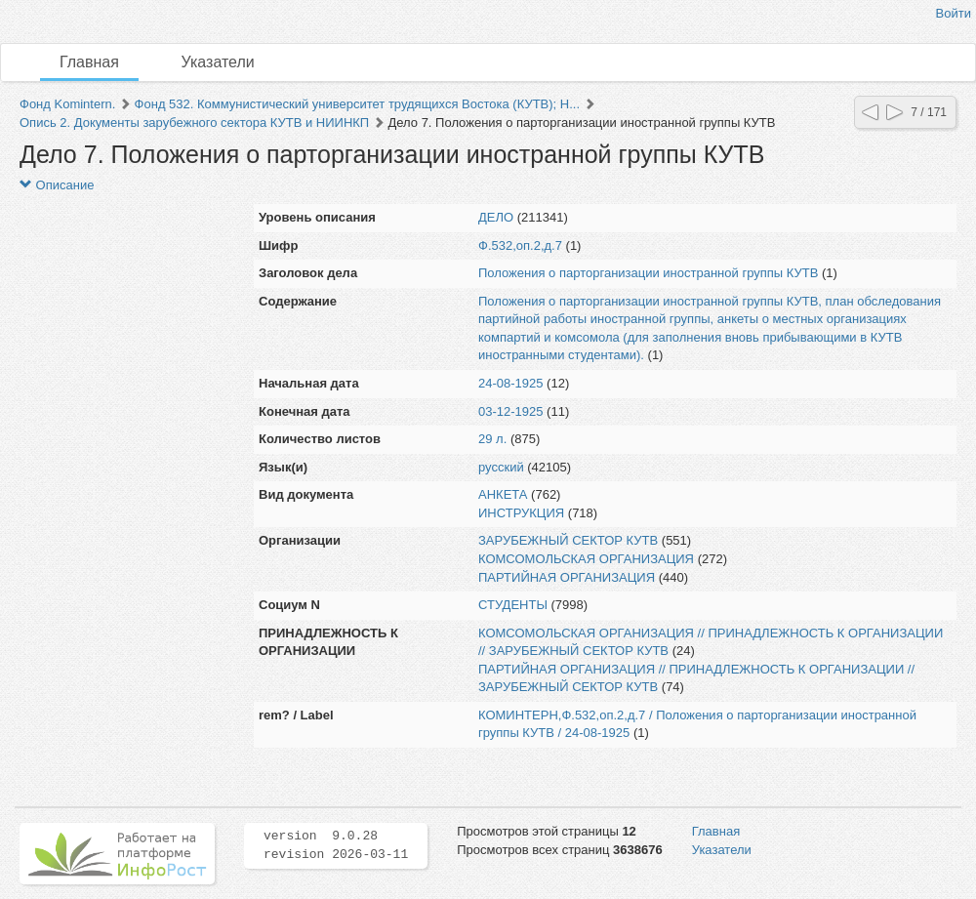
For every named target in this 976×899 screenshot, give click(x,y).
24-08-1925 (511, 383)
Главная (89, 62)
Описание (57, 185)
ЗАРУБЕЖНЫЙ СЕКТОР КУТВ (568, 540)
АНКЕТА (502, 494)
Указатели (218, 62)
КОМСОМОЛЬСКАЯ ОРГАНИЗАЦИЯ (586, 559)
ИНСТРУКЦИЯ (521, 513)
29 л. (492, 438)
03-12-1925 (511, 411)
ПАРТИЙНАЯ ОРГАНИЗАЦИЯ (566, 577)
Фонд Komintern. (67, 104)
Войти (953, 13)
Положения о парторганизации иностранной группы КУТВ (648, 273)
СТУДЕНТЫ (513, 604)
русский (501, 467)
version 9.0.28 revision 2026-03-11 (336, 845)
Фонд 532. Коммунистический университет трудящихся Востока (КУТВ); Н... (357, 104)
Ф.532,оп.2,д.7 (520, 245)
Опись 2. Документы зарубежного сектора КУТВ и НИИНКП (194, 122)
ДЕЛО (495, 217)
